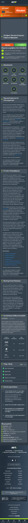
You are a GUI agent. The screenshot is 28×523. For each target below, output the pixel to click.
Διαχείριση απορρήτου (14, 464)
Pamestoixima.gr (8, 473)
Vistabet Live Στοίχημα (11, 265)
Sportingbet (8, 484)
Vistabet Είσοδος (9, 255)
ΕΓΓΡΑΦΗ (20, 45)
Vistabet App (8, 259)
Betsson (20, 479)
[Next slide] (26, 15)
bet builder (5, 208)
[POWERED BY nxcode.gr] (14, 516)
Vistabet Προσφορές (10, 253)
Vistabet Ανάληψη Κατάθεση (12, 261)
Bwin (20, 482)
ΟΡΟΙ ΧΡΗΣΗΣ (14, 511)
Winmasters (8, 475)
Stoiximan (7, 471)
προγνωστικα (18, 155)
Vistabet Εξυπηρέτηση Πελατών (13, 263)
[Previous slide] (1, 15)
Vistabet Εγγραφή (9, 257)
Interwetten (8, 479)
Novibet (20, 471)
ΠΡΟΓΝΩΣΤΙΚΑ (19, 451)
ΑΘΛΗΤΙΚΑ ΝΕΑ (23, 452)
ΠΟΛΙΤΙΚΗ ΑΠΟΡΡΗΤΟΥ (14, 509)
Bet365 (20, 475)
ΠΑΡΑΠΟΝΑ (14, 513)
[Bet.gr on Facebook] (15, 460)
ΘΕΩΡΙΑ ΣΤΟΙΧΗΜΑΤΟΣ (10, 452)
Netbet (8, 482)
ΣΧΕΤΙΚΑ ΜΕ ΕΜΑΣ (14, 507)
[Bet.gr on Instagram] (12, 460)
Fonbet (20, 477)
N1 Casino (7, 477)
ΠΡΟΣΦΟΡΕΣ (8, 451)
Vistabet (20, 484)
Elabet (20, 473)
